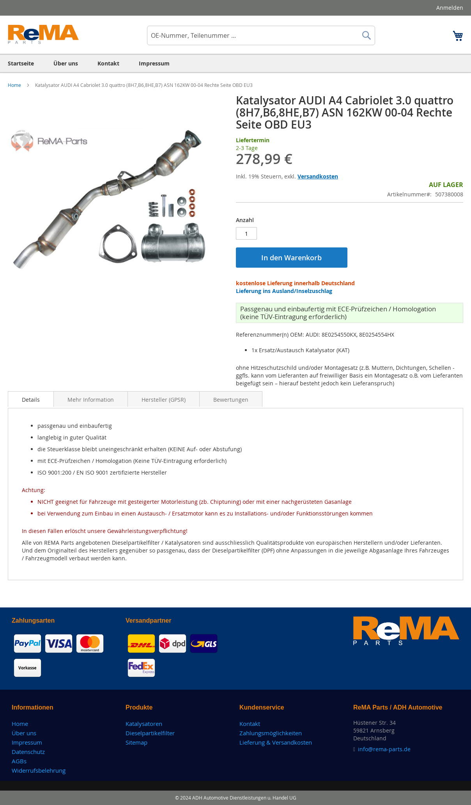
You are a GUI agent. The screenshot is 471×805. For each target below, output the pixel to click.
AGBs (19, 761)
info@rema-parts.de (384, 749)
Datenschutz (28, 752)
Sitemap (136, 742)
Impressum (27, 742)
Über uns (24, 733)
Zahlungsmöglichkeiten (270, 733)
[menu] (235, 63)
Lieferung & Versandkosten (275, 742)
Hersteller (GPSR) (164, 399)
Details (31, 399)
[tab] (31, 399)
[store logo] (43, 34)
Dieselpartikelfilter (150, 733)
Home (15, 85)
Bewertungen (230, 399)
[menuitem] (21, 63)
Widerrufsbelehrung (39, 770)
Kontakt (249, 723)
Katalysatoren (144, 723)
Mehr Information (90, 399)
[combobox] (261, 35)
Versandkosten (317, 176)
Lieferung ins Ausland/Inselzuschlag (284, 291)
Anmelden (449, 7)
